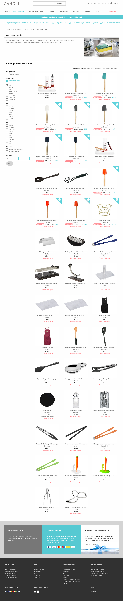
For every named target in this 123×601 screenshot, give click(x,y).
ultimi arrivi (90, 68)
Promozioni (98, 11)
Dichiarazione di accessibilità (71, 581)
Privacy (65, 577)
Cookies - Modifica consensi (71, 579)
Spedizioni (66, 571)
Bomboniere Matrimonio (15, 149)
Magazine (112, 11)
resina (10, 114)
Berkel (10, 87)
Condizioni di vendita (69, 569)
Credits (65, 583)
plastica (10, 112)
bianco (10, 133)
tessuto (10, 118)
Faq (64, 573)
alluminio (11, 108)
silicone (10, 116)
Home (9, 29)
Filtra (9, 163)
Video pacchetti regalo (91, 544)
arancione (11, 129)
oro (9, 143)
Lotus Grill (11, 97)
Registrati (97, 3)
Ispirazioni (77, 11)
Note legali (66, 575)
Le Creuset (11, 95)
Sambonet (11, 99)
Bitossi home (12, 91)
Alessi (10, 89)
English (116, 3)
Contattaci (37, 577)
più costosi (114, 68)
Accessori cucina (14, 80)
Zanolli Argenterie (39, 569)
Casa (6, 11)
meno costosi (106, 68)
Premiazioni (64, 11)
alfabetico (98, 68)
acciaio (10, 106)
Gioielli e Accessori (36, 11)
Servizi (36, 573)
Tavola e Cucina (18, 11)
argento (10, 131)
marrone (11, 139)
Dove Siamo (37, 571)
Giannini (11, 93)
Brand (87, 11)
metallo (10, 110)
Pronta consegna (13, 74)
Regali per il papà (13, 151)
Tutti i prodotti (17, 29)
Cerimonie (37, 575)
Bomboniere (51, 11)
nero (9, 141)
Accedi (89, 3)
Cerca (59, 3)
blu (9, 135)
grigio (10, 137)
